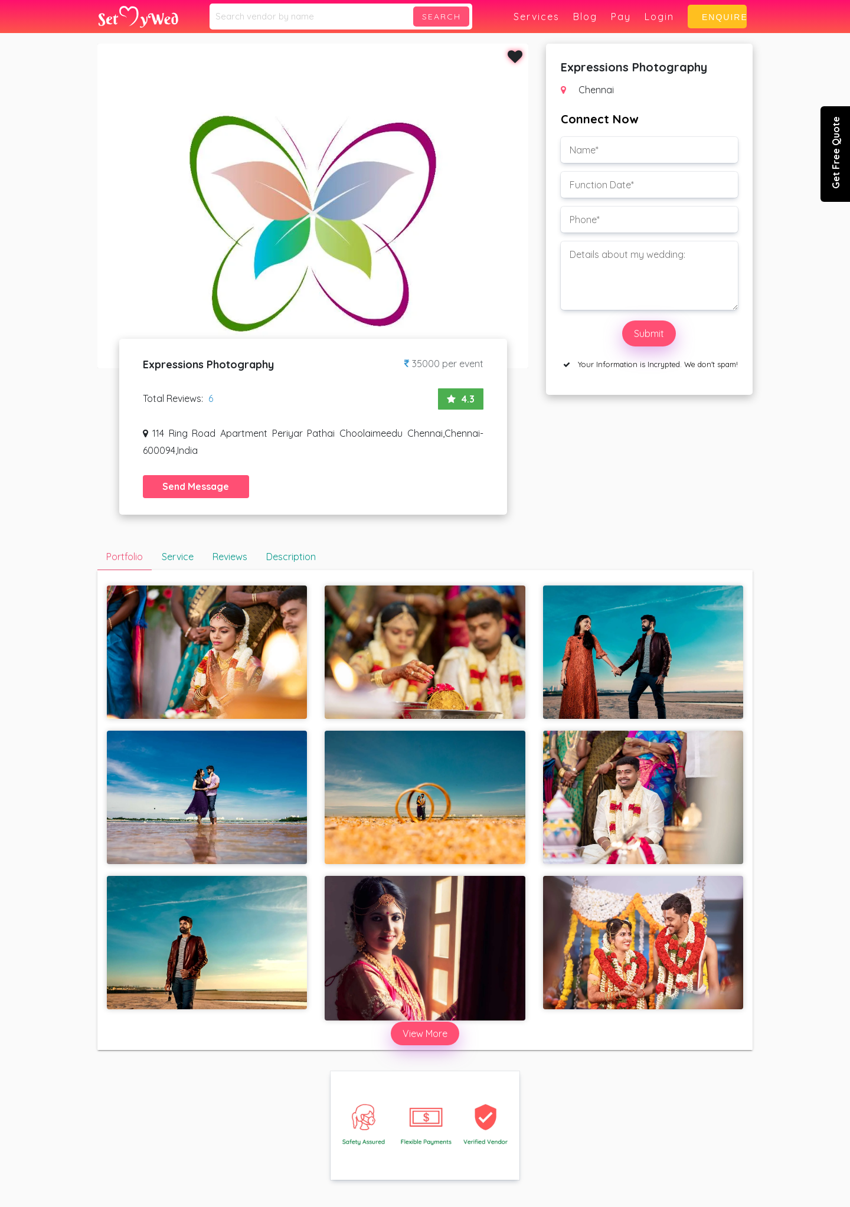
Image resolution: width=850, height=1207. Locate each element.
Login (659, 16)
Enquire (720, 17)
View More (425, 1033)
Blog (585, 16)
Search (441, 16)
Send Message (195, 486)
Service (178, 556)
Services (537, 16)
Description (291, 556)
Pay (621, 16)
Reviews (229, 556)
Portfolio (124, 556)
